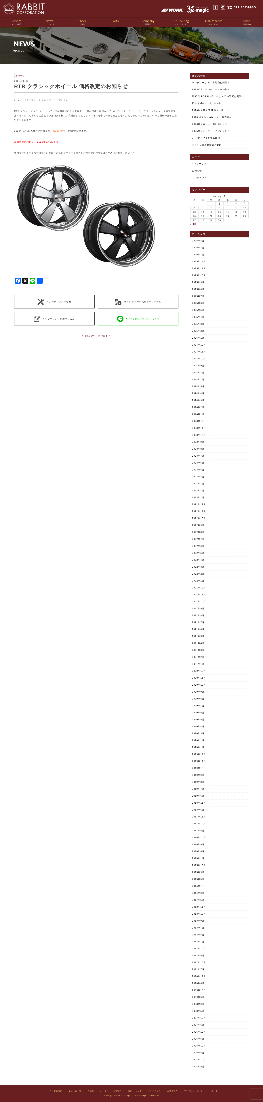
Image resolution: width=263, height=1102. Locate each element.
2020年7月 (198, 705)
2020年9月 (198, 692)
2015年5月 (198, 879)
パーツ (103, 1091)
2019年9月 (198, 775)
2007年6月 (198, 1025)
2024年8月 (198, 372)
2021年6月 (198, 629)
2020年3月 (198, 733)
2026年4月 (198, 240)
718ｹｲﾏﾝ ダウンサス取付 (206, 138)
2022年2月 (198, 574)
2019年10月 (199, 768)
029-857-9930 (248, 9)
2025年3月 (198, 324)
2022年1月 (198, 580)
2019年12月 (199, 754)
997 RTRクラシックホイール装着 (211, 89)
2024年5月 (198, 386)
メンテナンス (199, 177)
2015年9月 (198, 872)
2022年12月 (199, 504)
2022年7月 (198, 539)
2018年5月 (198, 810)
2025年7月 (198, 296)
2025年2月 (198, 331)
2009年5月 (198, 997)
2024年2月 (198, 407)
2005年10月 (199, 1045)
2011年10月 (199, 962)
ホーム (214, 1091)
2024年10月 (199, 358)
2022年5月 (198, 553)
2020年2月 (198, 740)
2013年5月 (198, 934)
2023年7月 (198, 456)
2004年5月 (198, 1066)
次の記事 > (104, 335)
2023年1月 (198, 497)
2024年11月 (199, 351)
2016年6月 (198, 851)
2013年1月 (198, 941)
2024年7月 (198, 379)
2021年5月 (198, 636)
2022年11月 (199, 511)
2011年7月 (198, 969)
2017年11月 (199, 816)
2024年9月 (198, 365)
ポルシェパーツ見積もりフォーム (138, 301)
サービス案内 (56, 1091)
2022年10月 (199, 518)
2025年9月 (198, 282)
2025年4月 (198, 317)
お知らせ (197, 170)
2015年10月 (199, 865)
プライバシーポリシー (194, 1091)
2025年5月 (198, 310)
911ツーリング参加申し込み (54, 318)
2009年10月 (199, 990)
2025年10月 (199, 275)
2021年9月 (198, 608)
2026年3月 (198, 247)
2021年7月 (198, 622)
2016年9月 (198, 844)
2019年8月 (198, 782)
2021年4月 (198, 643)
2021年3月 (198, 650)
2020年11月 (199, 678)
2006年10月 (199, 1032)
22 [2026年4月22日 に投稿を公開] (211, 216)
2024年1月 (198, 414)
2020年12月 (199, 671)
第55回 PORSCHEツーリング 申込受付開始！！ (219, 96)
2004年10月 (199, 1059)
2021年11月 (199, 594)
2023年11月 (199, 428)
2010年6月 (198, 983)
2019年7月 (198, 789)
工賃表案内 (172, 1091)
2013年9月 (198, 921)
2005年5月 (198, 1052)
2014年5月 (198, 900)
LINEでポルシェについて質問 (138, 318)
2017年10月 (199, 823)
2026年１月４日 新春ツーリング (210, 110)
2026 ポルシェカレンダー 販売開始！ (213, 117)
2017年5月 (198, 830)
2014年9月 (198, 893)
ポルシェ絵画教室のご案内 (207, 145)
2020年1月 (198, 747)
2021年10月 (199, 601)
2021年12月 (199, 587)
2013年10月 (199, 914)
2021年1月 (198, 664)
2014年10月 (199, 886)
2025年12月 (199, 261)
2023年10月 (199, 435)
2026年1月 (198, 254)
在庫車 (91, 1091)
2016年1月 (198, 858)
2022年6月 (198, 546)
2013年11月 (199, 907)
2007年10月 (199, 1018)
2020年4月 (198, 726)
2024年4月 (198, 393)
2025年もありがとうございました (211, 131)
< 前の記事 (88, 335)
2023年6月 (198, 463)
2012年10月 (199, 948)
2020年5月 (198, 719)
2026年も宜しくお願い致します (210, 124)
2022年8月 (198, 532)
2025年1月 (198, 338)
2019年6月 (198, 796)
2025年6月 (198, 303)
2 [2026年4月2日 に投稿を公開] (219, 203)
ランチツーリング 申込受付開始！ (211, 82)
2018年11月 (199, 803)
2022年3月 (198, 567)
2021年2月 (198, 657)
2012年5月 (198, 955)
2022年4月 (198, 560)
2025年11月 (199, 268)
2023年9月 (198, 442)
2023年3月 (198, 483)
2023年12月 (199, 421)
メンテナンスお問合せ (54, 301)
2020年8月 (198, 698)
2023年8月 (198, 449)
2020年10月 (199, 685)
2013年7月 (198, 927)
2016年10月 (199, 837)
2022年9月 (198, 525)
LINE (225, 9)
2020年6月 (198, 712)
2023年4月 (198, 476)
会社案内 (117, 1091)
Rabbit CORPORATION (28, 9)
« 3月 (193, 224)
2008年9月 (198, 1004)
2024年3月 (198, 400)
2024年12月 (199, 345)
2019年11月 (199, 761)
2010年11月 (199, 976)
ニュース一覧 (75, 1091)
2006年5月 (198, 1039)
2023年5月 (198, 469)
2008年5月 (198, 1011)
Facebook (218, 9)
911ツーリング (200, 163)
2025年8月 (198, 289)
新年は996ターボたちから (206, 103)
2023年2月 (198, 490)
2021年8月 (198, 615)
